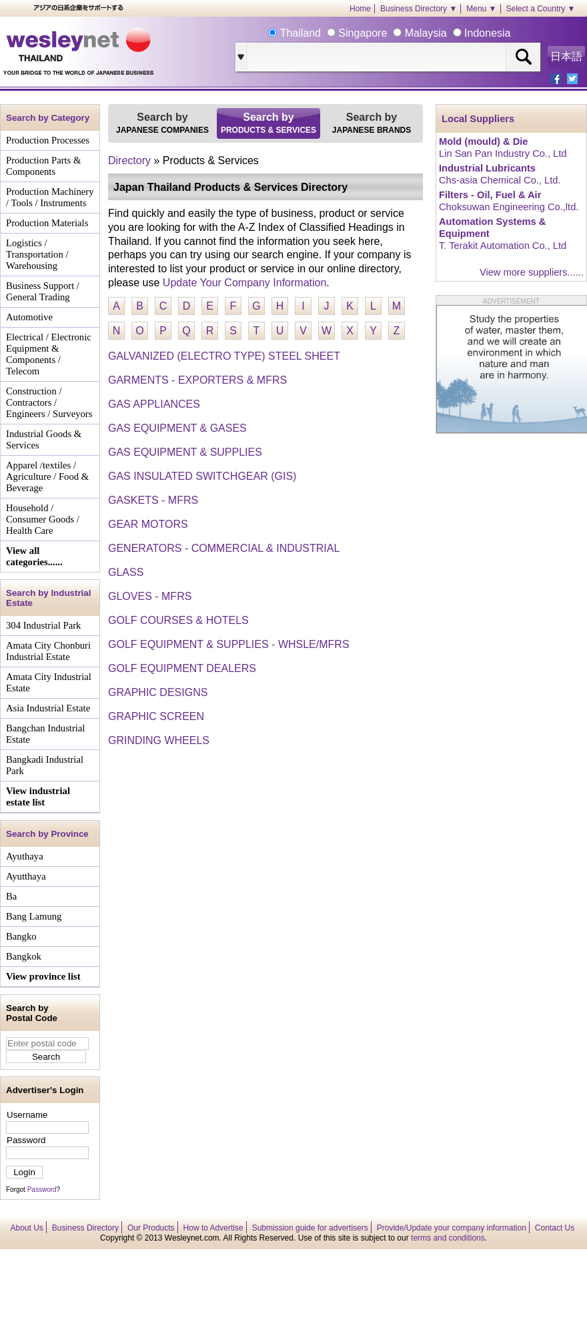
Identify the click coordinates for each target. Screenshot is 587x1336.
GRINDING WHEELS (158, 740)
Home (360, 8)
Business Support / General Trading (42, 291)
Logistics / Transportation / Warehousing (37, 254)
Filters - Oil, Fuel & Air (490, 195)
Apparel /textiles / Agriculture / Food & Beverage (47, 476)
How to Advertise (213, 1228)
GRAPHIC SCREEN (156, 716)
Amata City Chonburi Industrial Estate (48, 651)
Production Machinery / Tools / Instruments (49, 197)
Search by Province (47, 834)
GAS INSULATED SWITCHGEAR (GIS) (202, 476)
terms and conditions (448, 1238)
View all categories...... (34, 556)
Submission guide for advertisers (310, 1228)
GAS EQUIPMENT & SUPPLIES (185, 452)
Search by (162, 123)
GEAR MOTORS (148, 524)
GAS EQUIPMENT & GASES (177, 428)
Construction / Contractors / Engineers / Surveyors (49, 402)
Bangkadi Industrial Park (44, 765)
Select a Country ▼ (541, 8)
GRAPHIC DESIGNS (157, 692)
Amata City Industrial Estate (48, 682)
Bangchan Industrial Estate (45, 734)
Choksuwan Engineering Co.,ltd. (508, 207)
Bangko (21, 936)
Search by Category (47, 118)
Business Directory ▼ (418, 8)
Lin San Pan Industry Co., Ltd (502, 153)
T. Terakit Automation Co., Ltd (502, 245)
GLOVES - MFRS (149, 596)
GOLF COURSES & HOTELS (178, 620)
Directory (129, 160)
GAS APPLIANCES (154, 404)
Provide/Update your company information (451, 1228)
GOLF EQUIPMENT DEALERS (182, 668)
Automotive (29, 317)
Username (27, 1115)
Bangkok (23, 956)
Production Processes (47, 140)
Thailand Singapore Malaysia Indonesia (393, 33)
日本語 (566, 56)
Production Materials (47, 223)
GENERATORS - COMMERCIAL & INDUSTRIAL (224, 548)
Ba (11, 896)
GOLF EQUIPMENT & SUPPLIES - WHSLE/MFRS (229, 644)
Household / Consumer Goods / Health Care (42, 519)
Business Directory (85, 1228)
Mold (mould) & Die (483, 141)
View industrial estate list (38, 796)
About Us (27, 1228)
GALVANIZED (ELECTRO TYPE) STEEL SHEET (224, 356)
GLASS (125, 572)
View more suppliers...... (532, 272)
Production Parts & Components (43, 166)
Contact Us (554, 1228)
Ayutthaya (26, 876)
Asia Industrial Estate (48, 708)
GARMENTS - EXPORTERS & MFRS (197, 380)
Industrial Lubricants (487, 168)
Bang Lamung (33, 916)
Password (26, 1140)
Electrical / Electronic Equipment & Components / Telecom (48, 354)
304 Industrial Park (43, 625)
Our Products (151, 1228)
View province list (43, 976)
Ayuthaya (24, 856)
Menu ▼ (481, 8)
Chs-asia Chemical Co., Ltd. (499, 180)
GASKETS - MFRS (153, 500)
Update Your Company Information (244, 282)
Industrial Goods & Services (43, 439)
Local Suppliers (478, 118)
